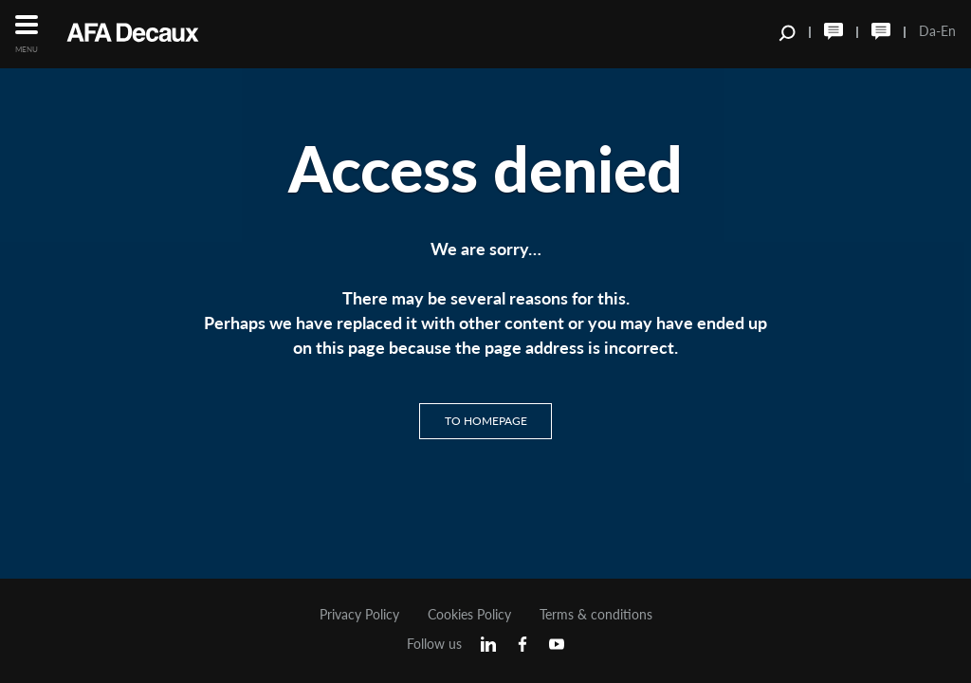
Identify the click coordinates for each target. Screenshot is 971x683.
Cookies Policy (469, 614)
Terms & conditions (596, 614)
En (948, 31)
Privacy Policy (359, 614)
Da (927, 31)
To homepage (486, 421)
